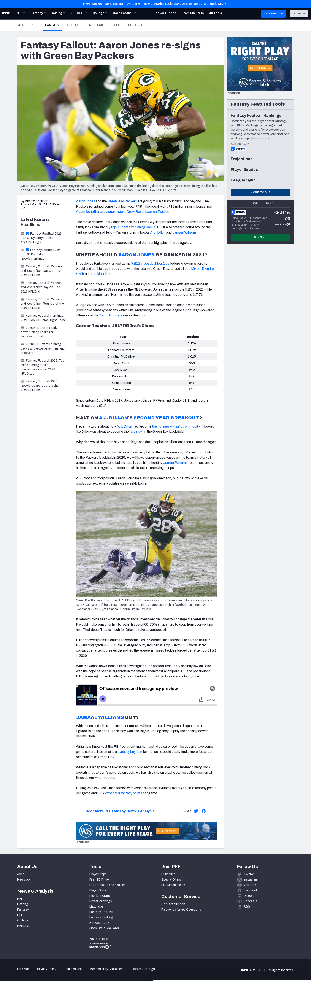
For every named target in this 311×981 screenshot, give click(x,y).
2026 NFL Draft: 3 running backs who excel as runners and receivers (43, 349)
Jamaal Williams (175, 462)
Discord (249, 895)
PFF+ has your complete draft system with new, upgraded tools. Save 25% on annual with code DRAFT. (156, 3)
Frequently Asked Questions (181, 909)
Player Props (98, 874)
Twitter (249, 874)
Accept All (275, 942)
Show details (67, 972)
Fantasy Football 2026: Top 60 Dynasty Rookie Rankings (41, 254)
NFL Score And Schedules (107, 885)
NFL (34, 25)
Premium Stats (99, 895)
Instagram (251, 879)
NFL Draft (97, 25)
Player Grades (99, 890)
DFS (117, 25)
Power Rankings (100, 901)
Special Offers (171, 879)
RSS (247, 906)
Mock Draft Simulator (104, 928)
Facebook (251, 890)
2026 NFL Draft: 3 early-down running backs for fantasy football (40, 332)
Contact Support (173, 904)
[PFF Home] (6, 13)
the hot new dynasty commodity (176, 426)
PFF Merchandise (173, 885)
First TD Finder (99, 879)
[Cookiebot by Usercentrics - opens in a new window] (28, 972)
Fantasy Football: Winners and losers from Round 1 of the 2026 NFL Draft (42, 304)
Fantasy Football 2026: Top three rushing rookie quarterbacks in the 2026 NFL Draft (42, 367)
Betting (135, 25)
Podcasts (250, 901)
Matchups (96, 906)
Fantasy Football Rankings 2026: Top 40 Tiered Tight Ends (43, 318)
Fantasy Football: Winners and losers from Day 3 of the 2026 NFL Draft (41, 271)
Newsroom (24, 879)
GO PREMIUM (273, 13)
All (21, 25)
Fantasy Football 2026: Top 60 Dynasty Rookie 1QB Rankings (41, 238)
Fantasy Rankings (102, 917)
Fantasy (53, 25)
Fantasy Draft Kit (101, 912)
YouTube (250, 885)
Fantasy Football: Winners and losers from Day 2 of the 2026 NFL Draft (41, 287)
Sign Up (260, 236)
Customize (275, 956)
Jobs (20, 874)
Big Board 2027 (100, 922)
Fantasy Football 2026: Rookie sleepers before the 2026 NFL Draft (40, 386)
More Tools (260, 192)
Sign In (299, 13)
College (74, 25)
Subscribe (168, 874)
